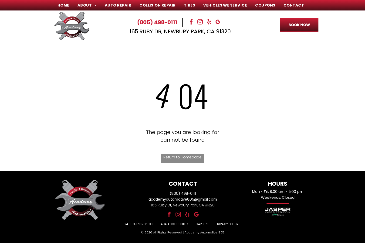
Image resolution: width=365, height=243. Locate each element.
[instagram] (200, 22)
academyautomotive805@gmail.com (183, 199)
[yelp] (209, 22)
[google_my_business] (218, 22)
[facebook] (191, 22)
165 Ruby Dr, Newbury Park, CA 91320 (180, 31)
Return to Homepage (182, 157)
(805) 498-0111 (157, 22)
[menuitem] (65, 5)
